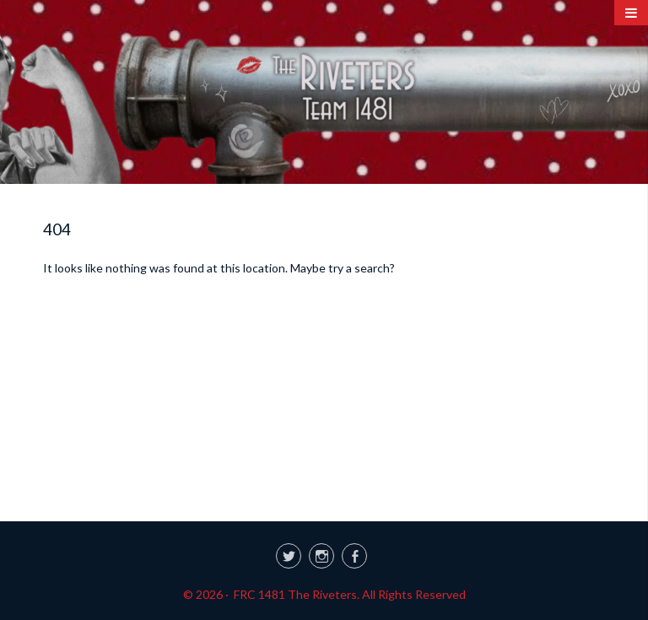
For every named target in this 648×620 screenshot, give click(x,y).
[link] (324, 553)
